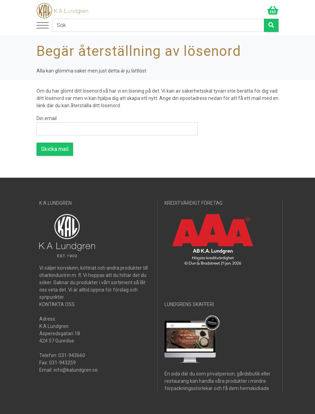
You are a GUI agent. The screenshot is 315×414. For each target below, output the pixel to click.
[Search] (158, 25)
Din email (47, 118)
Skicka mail (54, 149)
